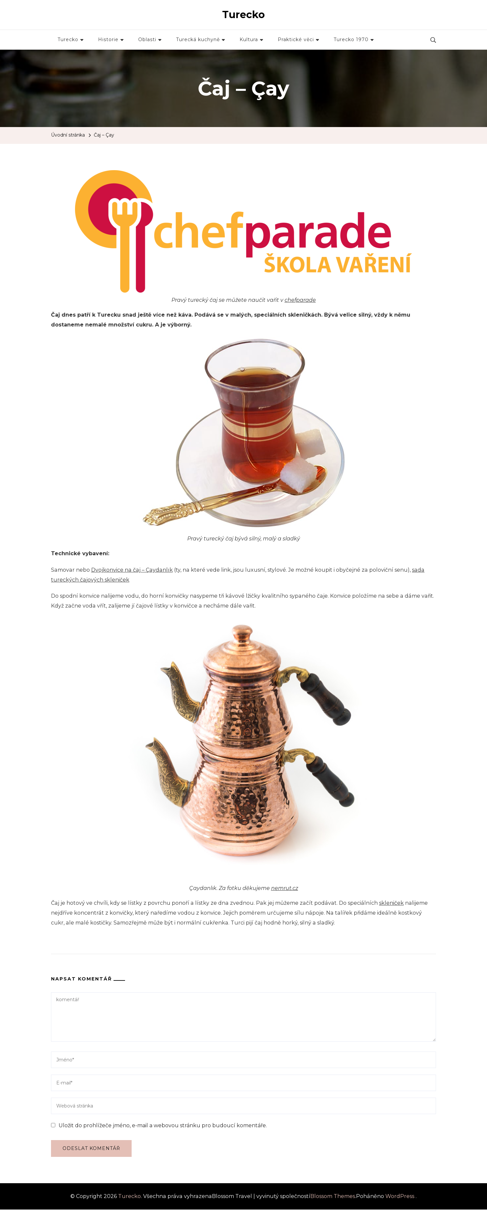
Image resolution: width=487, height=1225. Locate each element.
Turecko (243, 15)
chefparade (300, 300)
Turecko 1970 (351, 39)
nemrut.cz (284, 888)
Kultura (249, 39)
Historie (108, 39)
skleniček (391, 903)
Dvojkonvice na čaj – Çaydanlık (132, 570)
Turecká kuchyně (198, 39)
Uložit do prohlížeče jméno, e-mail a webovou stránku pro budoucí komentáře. (163, 1125)
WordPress (399, 1196)
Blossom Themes (332, 1196)
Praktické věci (296, 39)
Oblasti (147, 39)
